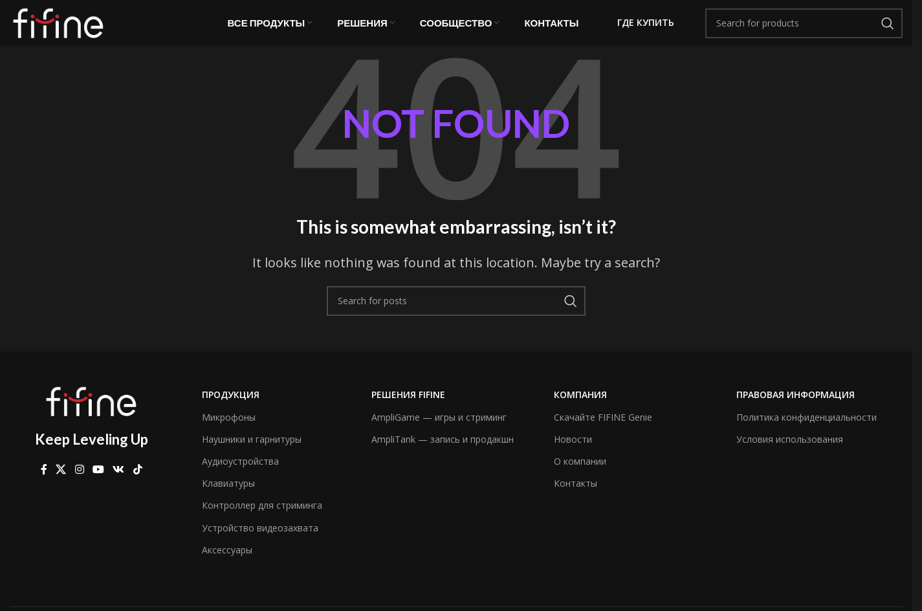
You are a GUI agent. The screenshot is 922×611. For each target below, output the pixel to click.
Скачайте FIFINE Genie (603, 429)
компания (580, 407)
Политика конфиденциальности (806, 429)
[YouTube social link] (98, 481)
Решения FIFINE (408, 407)
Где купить (645, 29)
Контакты (575, 495)
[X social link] (61, 481)
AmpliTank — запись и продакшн (442, 451)
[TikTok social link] (137, 481)
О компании (580, 473)
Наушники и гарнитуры (252, 451)
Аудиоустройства (240, 473)
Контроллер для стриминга (262, 517)
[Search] (804, 29)
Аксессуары (227, 561)
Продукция (230, 407)
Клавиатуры (228, 495)
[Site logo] (58, 28)
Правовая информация (795, 407)
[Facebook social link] (44, 481)
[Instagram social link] (79, 481)
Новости (573, 451)
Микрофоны (229, 429)
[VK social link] (119, 481)
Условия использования (789, 451)
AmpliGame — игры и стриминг (439, 429)
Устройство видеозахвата (260, 539)
